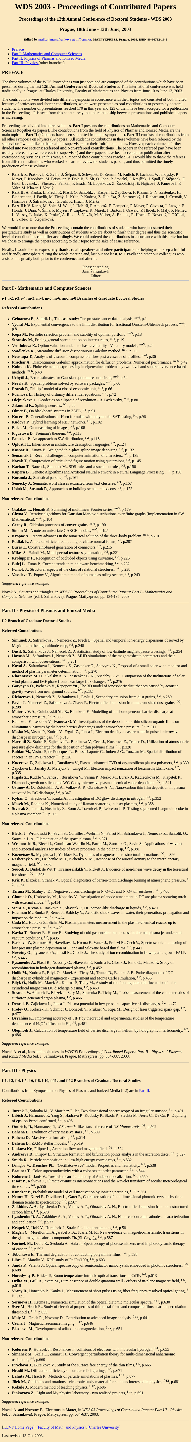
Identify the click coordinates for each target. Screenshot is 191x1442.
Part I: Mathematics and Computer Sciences (47, 54)
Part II (144, 1090)
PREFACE (13, 72)
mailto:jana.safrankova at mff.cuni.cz (64, 39)
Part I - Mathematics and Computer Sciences (46, 288)
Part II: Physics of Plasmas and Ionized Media (49, 58)
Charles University (104, 1427)
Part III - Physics (19, 1070)
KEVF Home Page (18, 1427)
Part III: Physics (25, 63)
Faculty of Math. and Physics (61, 1427)
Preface (18, 49)
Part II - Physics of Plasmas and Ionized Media (48, 610)
